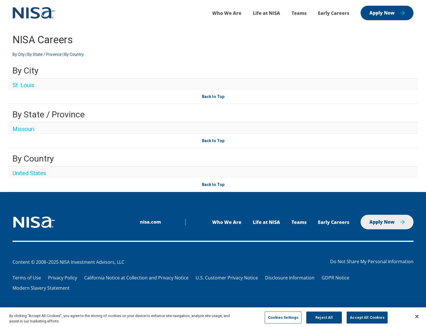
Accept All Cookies (367, 317)
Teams (299, 13)
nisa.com (150, 222)
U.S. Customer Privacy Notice (227, 278)
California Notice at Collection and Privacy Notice (136, 278)
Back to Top (213, 96)
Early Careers (333, 13)
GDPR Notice (335, 278)
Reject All (324, 317)
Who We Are (226, 13)
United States (29, 173)
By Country (74, 54)
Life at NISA (266, 13)
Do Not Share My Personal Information (371, 261)
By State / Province (44, 54)
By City (19, 54)
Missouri (23, 129)
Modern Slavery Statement (41, 288)
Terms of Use (27, 278)
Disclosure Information (290, 278)
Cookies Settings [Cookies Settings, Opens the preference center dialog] (283, 317)
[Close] (417, 316)
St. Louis (23, 85)
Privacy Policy (62, 278)
